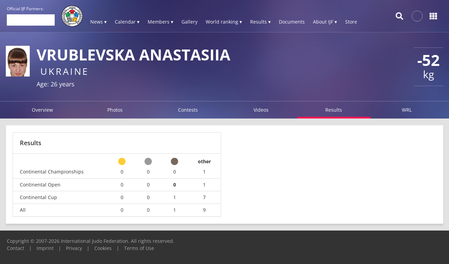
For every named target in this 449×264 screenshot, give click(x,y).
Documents (292, 21)
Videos (261, 110)
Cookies (103, 248)
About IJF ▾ (325, 21)
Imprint (45, 248)
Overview (42, 110)
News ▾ (98, 21)
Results (333, 110)
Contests (188, 110)
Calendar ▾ (127, 21)
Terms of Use (139, 248)
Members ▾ (160, 21)
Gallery (189, 21)
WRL (407, 110)
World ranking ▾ (224, 21)
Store (351, 21)
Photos (115, 110)
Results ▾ (260, 21)
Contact (15, 248)
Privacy (74, 248)
